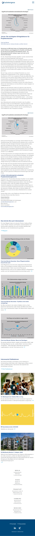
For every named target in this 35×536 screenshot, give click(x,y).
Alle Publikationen (8, 369)
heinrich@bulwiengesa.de (7, 206)
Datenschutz (20, 531)
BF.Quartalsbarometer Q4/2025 (9, 427)
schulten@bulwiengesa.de (7, 202)
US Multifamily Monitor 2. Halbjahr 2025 (12, 452)
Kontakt (13, 524)
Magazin (5, 230)
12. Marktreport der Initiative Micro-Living (12, 397)
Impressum (14, 531)
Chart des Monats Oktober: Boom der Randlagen (14, 340)
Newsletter (22, 524)
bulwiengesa (10, 3)
